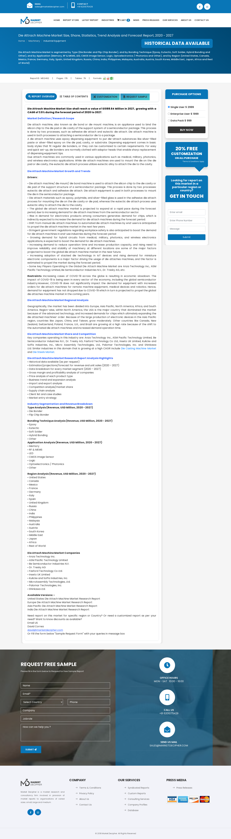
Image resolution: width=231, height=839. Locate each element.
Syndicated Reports (138, 787)
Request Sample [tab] (135, 96)
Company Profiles (137, 804)
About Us (186, 20)
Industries (108, 20)
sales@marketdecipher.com (49, 6)
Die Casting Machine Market (138, 348)
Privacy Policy (86, 793)
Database (133, 810)
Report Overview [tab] (41, 96)
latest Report (90, 20)
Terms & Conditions (90, 787)
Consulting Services (138, 799)
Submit (31, 749)
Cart (123, 20)
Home (57, 20)
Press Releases (150, 20)
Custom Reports (137, 793)
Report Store (71, 20)
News (136, 20)
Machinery (34, 40)
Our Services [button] (170, 20)
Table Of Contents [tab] (73, 96)
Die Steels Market (43, 352)
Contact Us (201, 20)
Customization (105, 96)
